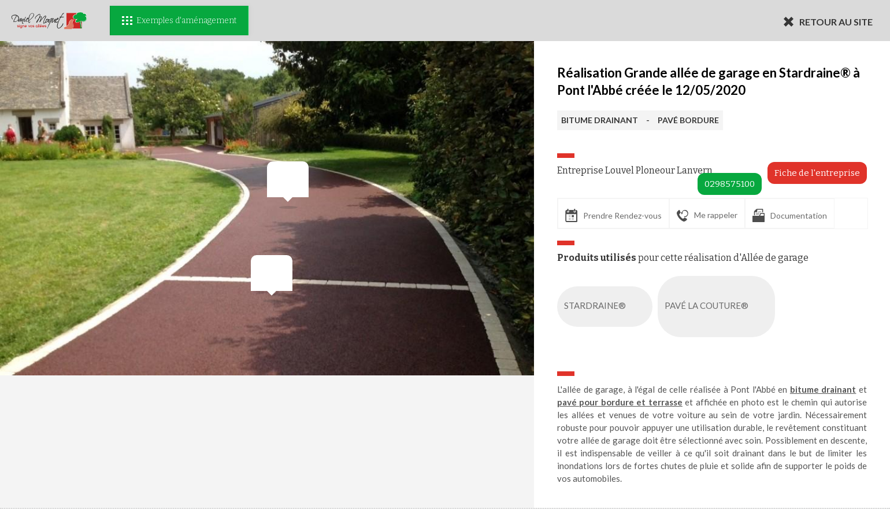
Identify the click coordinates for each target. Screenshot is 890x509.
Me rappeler (707, 216)
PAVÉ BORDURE (688, 120)
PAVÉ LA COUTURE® (719, 306)
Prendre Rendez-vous (613, 215)
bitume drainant (823, 389)
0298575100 (729, 184)
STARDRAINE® (607, 306)
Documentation (789, 215)
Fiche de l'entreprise (817, 173)
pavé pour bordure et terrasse (620, 402)
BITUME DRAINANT (599, 120)
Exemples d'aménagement (179, 20)
